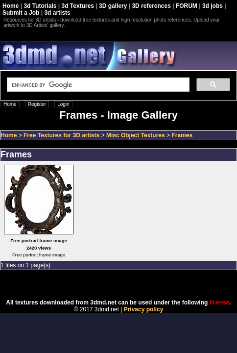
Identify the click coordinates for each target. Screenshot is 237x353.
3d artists (57, 12)
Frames (181, 135)
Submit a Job (20, 12)
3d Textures (78, 5)
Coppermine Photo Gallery (131, 284)
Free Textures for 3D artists (61, 135)
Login (63, 104)
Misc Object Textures (135, 135)
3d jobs (212, 5)
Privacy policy (144, 309)
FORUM (186, 5)
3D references (151, 5)
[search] (97, 84)
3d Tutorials (40, 5)
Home (10, 5)
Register (37, 104)
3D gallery (113, 5)
